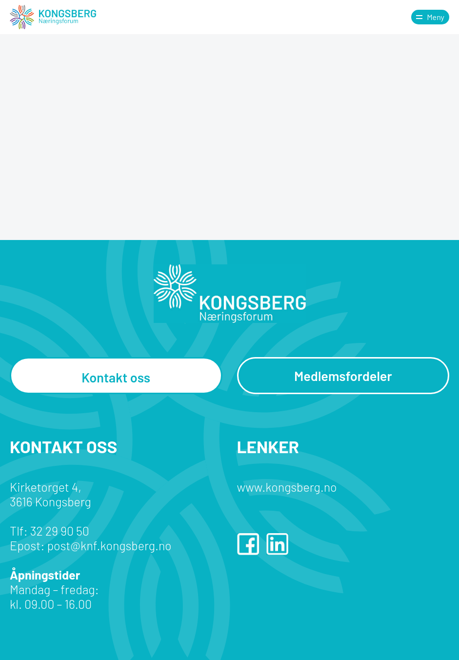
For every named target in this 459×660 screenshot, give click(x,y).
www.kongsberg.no (287, 487)
